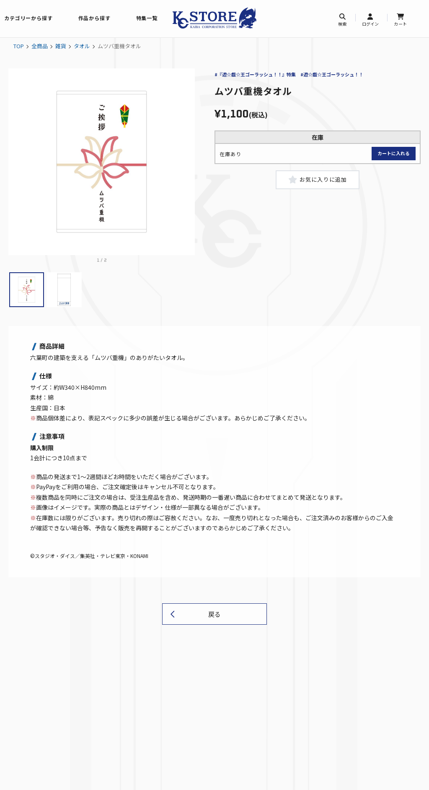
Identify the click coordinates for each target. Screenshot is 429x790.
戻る (214, 614)
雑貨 (60, 46)
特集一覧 (147, 17)
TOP (18, 46)
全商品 (39, 46)
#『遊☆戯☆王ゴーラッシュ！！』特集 (255, 74)
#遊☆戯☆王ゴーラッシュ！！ (331, 74)
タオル (82, 46)
